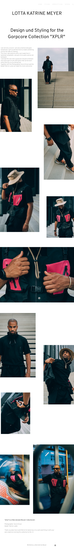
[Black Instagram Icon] (55, 545)
